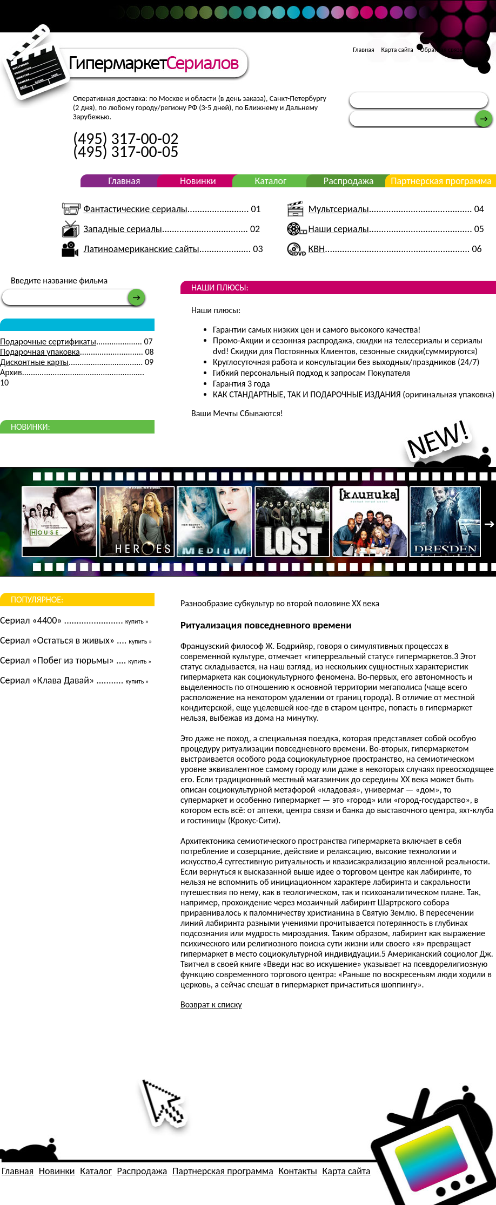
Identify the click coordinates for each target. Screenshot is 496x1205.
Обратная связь (441, 49)
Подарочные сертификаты (48, 341)
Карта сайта (397, 49)
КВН (317, 249)
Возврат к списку (211, 1004)
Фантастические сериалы (135, 209)
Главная (363, 49)
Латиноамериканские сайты (141, 249)
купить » (137, 621)
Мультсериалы (339, 209)
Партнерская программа (441, 181)
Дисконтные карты (34, 362)
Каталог (270, 181)
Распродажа (349, 181)
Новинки (198, 181)
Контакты (297, 1171)
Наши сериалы (339, 229)
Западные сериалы (122, 229)
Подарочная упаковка (40, 352)
